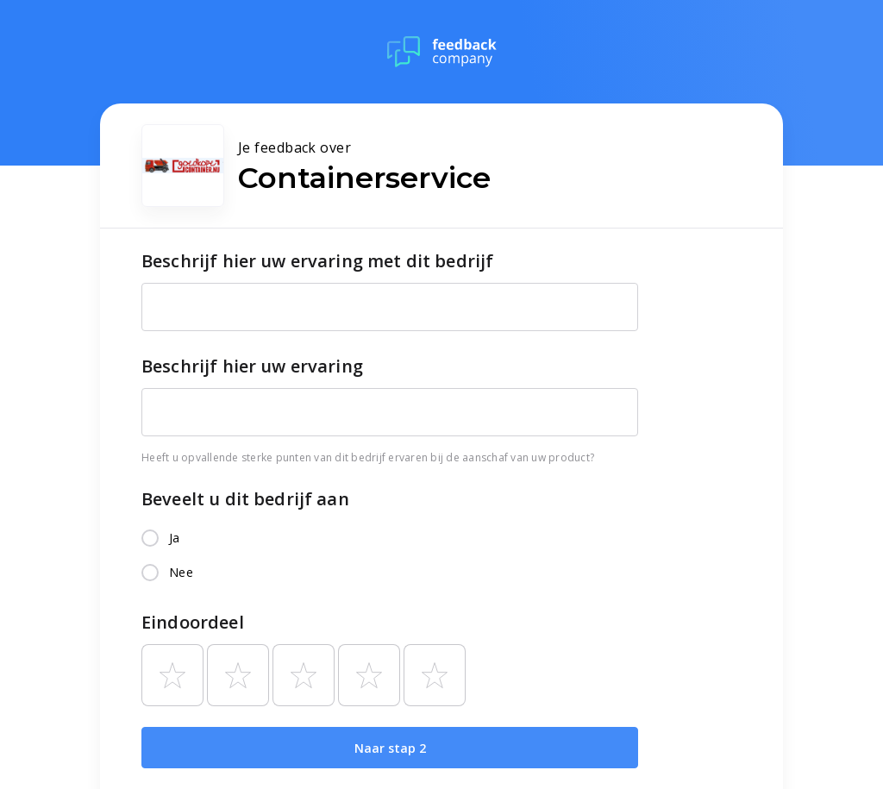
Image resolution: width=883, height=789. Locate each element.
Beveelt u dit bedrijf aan (245, 498)
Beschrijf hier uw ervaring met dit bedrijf (317, 260)
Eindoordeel (192, 622)
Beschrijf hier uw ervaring (252, 366)
